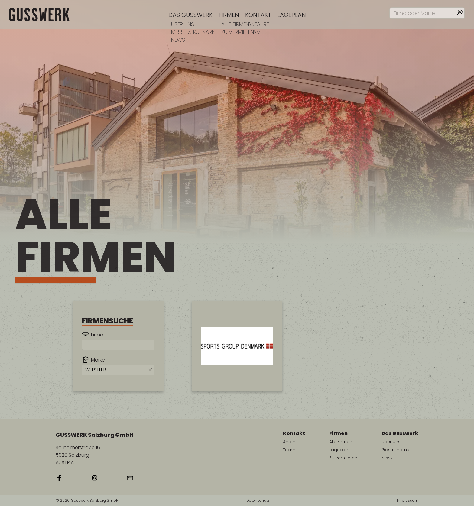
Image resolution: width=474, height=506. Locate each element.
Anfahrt (290, 442)
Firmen (229, 15)
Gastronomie (396, 450)
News (387, 458)
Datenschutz (257, 500)
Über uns (391, 442)
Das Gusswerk (190, 15)
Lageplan (291, 15)
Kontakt (258, 15)
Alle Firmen (340, 442)
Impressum (407, 500)
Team (289, 450)
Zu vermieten (343, 458)
